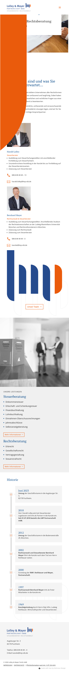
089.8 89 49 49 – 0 (18, 239)
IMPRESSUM (7, 665)
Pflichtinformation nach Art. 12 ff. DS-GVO (41, 665)
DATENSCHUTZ (19, 665)
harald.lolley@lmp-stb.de (21, 181)
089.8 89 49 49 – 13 (19, 175)
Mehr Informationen (13, 434)
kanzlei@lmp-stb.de (19, 245)
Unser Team (33, 306)
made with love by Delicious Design (53, 668)
